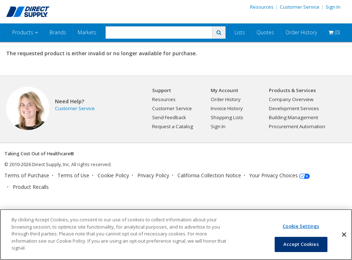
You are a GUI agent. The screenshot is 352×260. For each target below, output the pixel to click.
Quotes (265, 32)
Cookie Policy (113, 175)
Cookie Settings (301, 226)
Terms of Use (73, 175)
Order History (301, 32)
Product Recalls (31, 186)
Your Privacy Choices (273, 175)
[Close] (344, 234)
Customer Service (299, 7)
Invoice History (227, 108)
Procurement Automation (297, 126)
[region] (176, 234)
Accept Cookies (301, 244)
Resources (262, 7)
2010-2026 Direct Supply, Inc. (39, 164)
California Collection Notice (209, 175)
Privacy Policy (153, 175)
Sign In (333, 7)
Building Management (293, 117)
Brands (58, 32)
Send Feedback (169, 117)
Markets (87, 32)
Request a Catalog (172, 126)
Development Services (294, 108)
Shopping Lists (227, 117)
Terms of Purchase (26, 175)
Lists (240, 32)
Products (25, 32)
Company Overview (291, 99)
